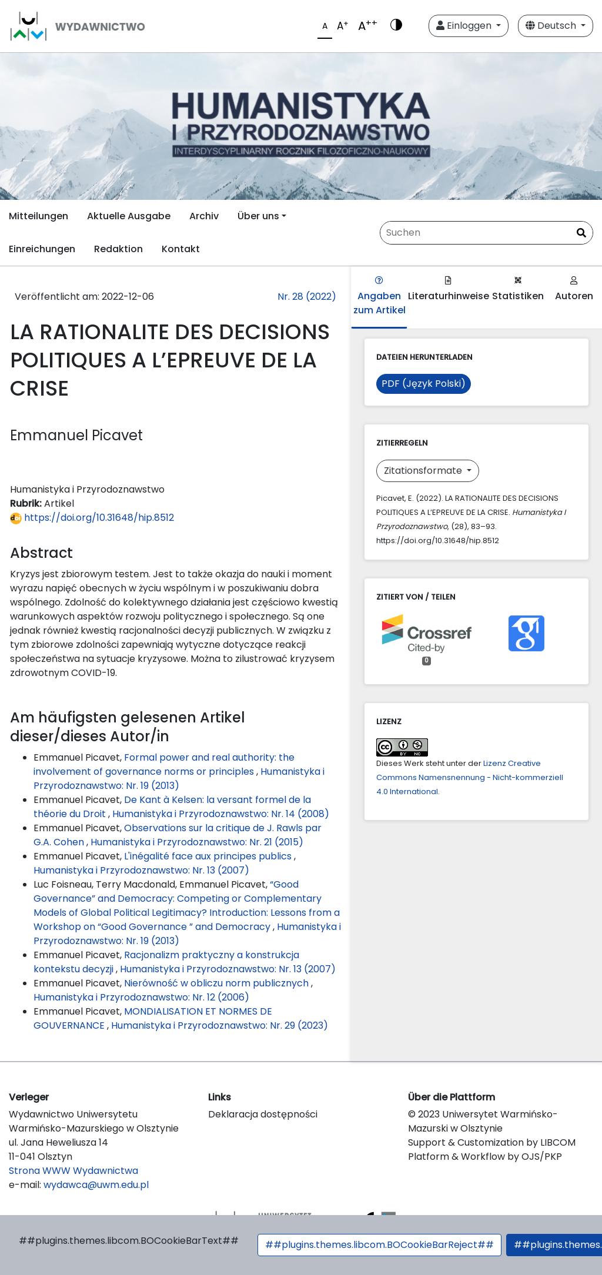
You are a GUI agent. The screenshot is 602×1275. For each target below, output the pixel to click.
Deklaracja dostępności (262, 1114)
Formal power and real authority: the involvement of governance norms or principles (164, 764)
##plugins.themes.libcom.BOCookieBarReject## (379, 1244)
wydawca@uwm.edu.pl (96, 1185)
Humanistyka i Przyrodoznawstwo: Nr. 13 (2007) (141, 870)
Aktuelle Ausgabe (128, 216)
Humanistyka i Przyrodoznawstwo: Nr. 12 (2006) (141, 997)
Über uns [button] (258, 216)
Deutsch (552, 25)
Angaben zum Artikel (379, 296)
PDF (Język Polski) (424, 383)
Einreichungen (42, 249)
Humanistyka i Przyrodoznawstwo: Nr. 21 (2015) (197, 842)
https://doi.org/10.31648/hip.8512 (92, 517)
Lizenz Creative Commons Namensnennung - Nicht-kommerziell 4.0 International (469, 777)
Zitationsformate (424, 470)
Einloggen (465, 25)
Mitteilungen (38, 216)
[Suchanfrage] (486, 233)
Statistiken (518, 289)
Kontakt (181, 249)
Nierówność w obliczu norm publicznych (217, 983)
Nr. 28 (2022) (306, 296)
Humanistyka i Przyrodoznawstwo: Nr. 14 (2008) (220, 814)
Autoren (574, 289)
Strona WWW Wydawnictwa (73, 1170)
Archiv (204, 216)
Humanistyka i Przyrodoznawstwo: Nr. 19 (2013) (179, 778)
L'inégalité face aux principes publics (209, 856)
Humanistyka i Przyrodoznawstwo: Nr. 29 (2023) (219, 1025)
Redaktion (118, 249)
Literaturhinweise (448, 289)
